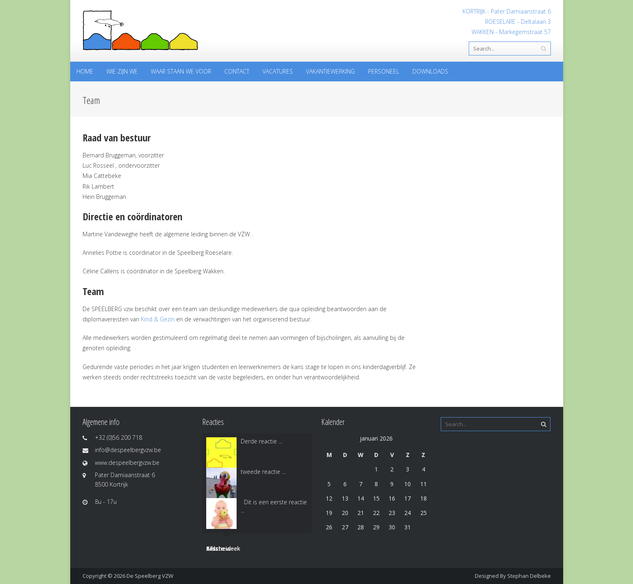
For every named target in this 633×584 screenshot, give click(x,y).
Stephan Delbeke (529, 575)
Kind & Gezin (158, 319)
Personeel (383, 71)
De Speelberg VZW (150, 575)
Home (84, 71)
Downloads (430, 71)
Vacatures (277, 71)
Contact (236, 71)
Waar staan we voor (181, 71)
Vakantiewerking (330, 71)
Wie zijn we (122, 71)
